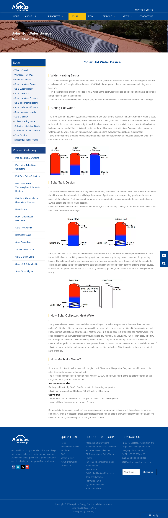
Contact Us (66, 465)
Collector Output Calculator (27, 130)
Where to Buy (67, 458)
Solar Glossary (21, 117)
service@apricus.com (142, 462)
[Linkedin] (18, 467)
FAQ (63, 454)
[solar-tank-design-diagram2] (85, 294)
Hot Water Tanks (93, 481)
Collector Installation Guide (27, 126)
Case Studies (21, 135)
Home (63, 443)
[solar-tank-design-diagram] (92, 232)
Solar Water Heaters (24, 89)
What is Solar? (21, 70)
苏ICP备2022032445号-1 (84, 508)
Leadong (90, 511)
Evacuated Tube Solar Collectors (100, 446)
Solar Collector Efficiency (26, 107)
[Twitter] (23, 467)
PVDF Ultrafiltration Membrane (99, 473)
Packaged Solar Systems (97, 443)
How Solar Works (23, 79)
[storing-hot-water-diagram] (79, 161)
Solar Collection (22, 93)
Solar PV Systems (94, 477)
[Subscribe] (148, 472)
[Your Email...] (130, 472)
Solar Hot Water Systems (26, 98)
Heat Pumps (91, 469)
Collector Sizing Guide (25, 121)
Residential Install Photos (26, 140)
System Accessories (94, 484)
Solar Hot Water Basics (25, 84)
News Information (69, 462)
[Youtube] (27, 467)
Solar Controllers (93, 488)
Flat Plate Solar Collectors (97, 450)
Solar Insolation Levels (25, 112)
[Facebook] (13, 467)
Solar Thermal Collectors (26, 103)
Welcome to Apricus (70, 446)
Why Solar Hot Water (24, 75)
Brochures (65, 450)
